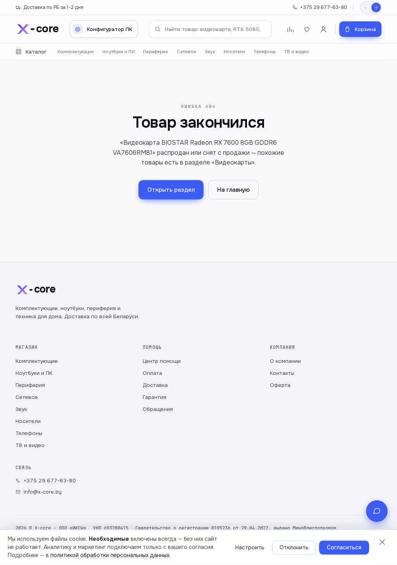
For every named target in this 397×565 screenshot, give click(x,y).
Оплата (152, 373)
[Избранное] (306, 29)
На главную (233, 190)
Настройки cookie (200, 549)
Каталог (31, 52)
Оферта (280, 385)
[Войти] (323, 29)
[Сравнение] (290, 29)
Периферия (155, 52)
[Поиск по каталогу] (210, 29)
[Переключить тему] (370, 7)
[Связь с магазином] (377, 543)
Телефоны (265, 52)
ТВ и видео (296, 52)
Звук (210, 52)
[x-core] (37, 29)
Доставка (155, 385)
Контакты (282, 373)
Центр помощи (162, 361)
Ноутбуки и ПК (118, 52)
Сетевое (187, 52)
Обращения (158, 409)
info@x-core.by (39, 492)
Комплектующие (75, 52)
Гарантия (154, 397)
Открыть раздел (171, 190)
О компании (285, 361)
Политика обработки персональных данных (67, 549)
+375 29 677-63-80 (319, 7)
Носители (234, 52)
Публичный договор (149, 549)
